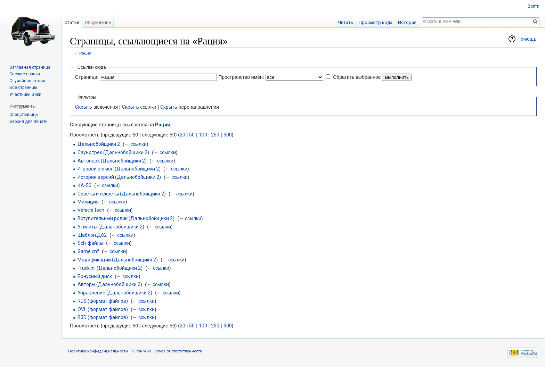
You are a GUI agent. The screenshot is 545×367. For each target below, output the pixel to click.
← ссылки (135, 144)
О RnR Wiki (141, 351)
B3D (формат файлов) (103, 317)
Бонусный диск (95, 276)
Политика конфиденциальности (98, 351)
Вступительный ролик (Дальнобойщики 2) (126, 218)
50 (192, 134)
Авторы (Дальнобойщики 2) (110, 284)
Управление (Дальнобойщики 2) (115, 292)
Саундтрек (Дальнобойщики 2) (113, 152)
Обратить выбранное (357, 77)
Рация (85, 53)
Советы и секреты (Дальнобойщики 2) (122, 194)
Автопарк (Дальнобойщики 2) (112, 161)
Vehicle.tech (91, 210)
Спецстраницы (24, 114)
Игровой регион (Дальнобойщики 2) (119, 169)
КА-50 (84, 185)
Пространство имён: (241, 77)
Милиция (88, 202)
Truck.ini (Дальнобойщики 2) (110, 268)
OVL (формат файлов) (103, 309)
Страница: (86, 77)
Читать (345, 22)
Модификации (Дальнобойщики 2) (118, 259)
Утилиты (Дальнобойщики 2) (111, 227)
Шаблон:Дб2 (92, 235)
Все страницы (23, 87)
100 (203, 134)
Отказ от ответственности (178, 351)
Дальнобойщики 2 (99, 144)
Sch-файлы (90, 243)
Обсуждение (98, 22)
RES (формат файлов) (103, 301)
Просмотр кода (375, 22)
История (407, 22)
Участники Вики (25, 94)
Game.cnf (88, 251)
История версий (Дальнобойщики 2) (119, 177)
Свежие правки (24, 74)
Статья (71, 22)
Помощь (527, 39)
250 (215, 134)
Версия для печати (28, 121)
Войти (533, 6)
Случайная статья (27, 80)
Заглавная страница (29, 67)
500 (227, 134)
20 (182, 134)
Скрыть (83, 107)
